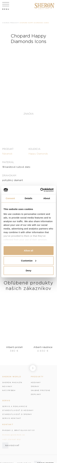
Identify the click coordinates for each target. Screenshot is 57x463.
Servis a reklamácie (14, 406)
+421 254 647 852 (11, 439)
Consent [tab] (10, 198)
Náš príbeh (9, 390)
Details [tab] (28, 198)
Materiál (8, 162)
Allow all (28, 250)
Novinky (7, 386)
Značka (29, 114)
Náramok (7, 153)
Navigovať (12, 445)
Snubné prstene (40, 390)
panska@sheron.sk (13, 435)
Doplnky (36, 394)
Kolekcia (34, 148)
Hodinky (36, 382)
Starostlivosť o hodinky (18, 410)
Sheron (6, 22)
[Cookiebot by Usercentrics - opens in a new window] (41, 190)
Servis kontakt (11, 418)
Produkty (14, 22)
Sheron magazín (12, 382)
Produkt (8, 148)
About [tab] (46, 198)
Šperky (35, 386)
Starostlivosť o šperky (17, 414)
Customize (28, 260)
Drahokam (9, 175)
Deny (28, 270)
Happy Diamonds (38, 153)
